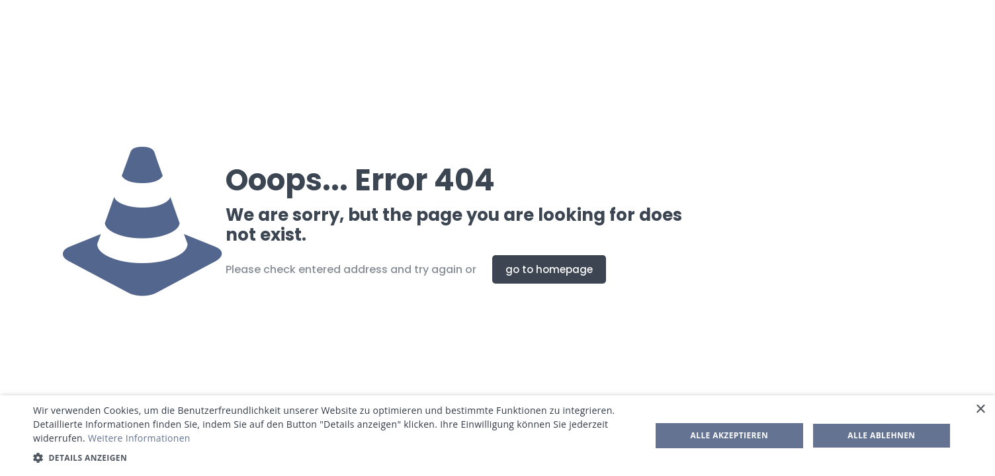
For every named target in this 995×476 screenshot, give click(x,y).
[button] (332, 458)
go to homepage (549, 269)
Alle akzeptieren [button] (730, 435)
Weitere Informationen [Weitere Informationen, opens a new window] (139, 438)
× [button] (980, 410)
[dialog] (497, 435)
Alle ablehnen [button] (881, 435)
